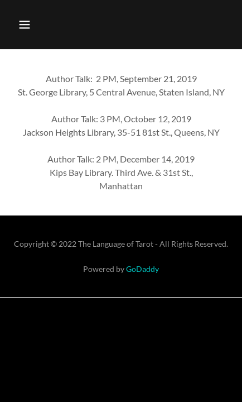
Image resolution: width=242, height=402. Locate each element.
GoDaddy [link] (142, 269)
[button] (24, 24)
